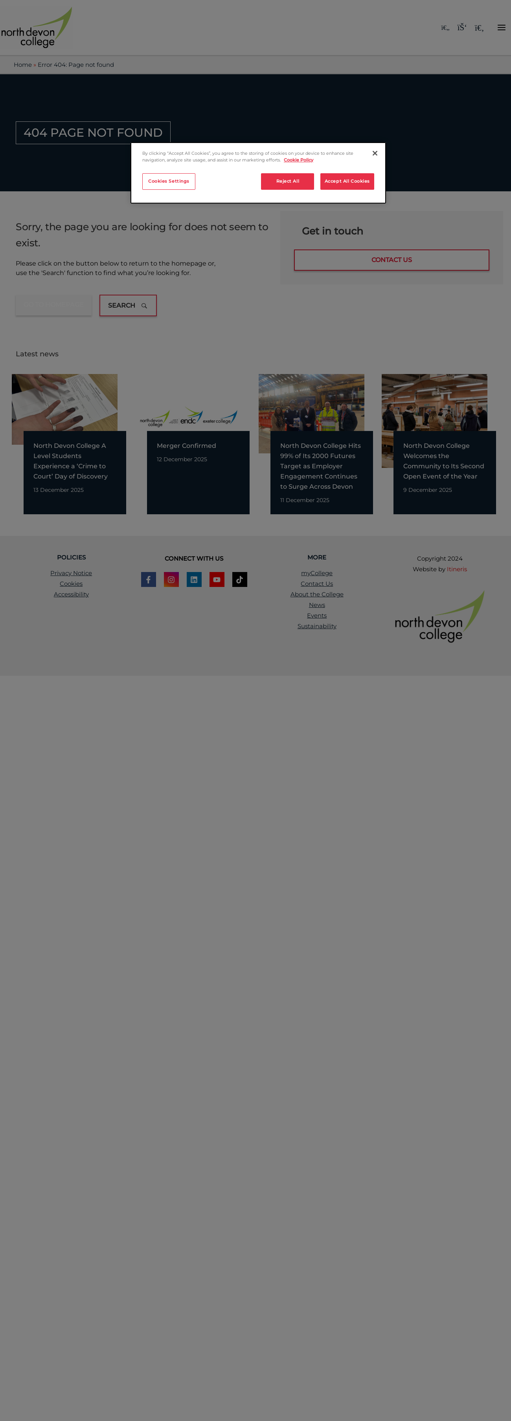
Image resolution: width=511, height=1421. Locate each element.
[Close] (375, 153)
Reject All (288, 181)
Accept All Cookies (347, 181)
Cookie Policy (298, 160)
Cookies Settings (168, 181)
